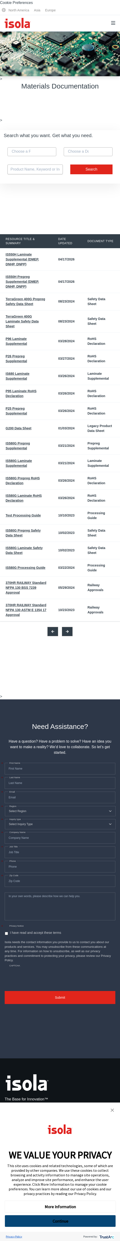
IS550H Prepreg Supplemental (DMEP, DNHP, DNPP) (22, 281)
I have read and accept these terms (35, 933)
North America (18, 10)
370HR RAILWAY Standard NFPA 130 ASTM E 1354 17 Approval (26, 610)
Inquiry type (14, 819)
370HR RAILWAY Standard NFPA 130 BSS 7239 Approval (26, 587)
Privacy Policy (85, 1193)
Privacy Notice (16, 926)
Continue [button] (60, 1221)
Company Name (16, 832)
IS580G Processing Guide (25, 567)
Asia (37, 10)
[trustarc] (106, 1236)
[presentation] (40, 974)
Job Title (13, 846)
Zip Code (13, 875)
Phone (12, 861)
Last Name (14, 777)
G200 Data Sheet (19, 428)
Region (12, 806)
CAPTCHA (14, 965)
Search (91, 169)
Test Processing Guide (23, 515)
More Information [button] (60, 1206)
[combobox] (31, 151)
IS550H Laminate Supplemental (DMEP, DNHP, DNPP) (22, 259)
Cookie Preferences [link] (16, 3)
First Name (14, 763)
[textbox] (22, 151)
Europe (50, 10)
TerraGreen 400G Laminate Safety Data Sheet (22, 321)
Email (11, 791)
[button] (112, 1110)
